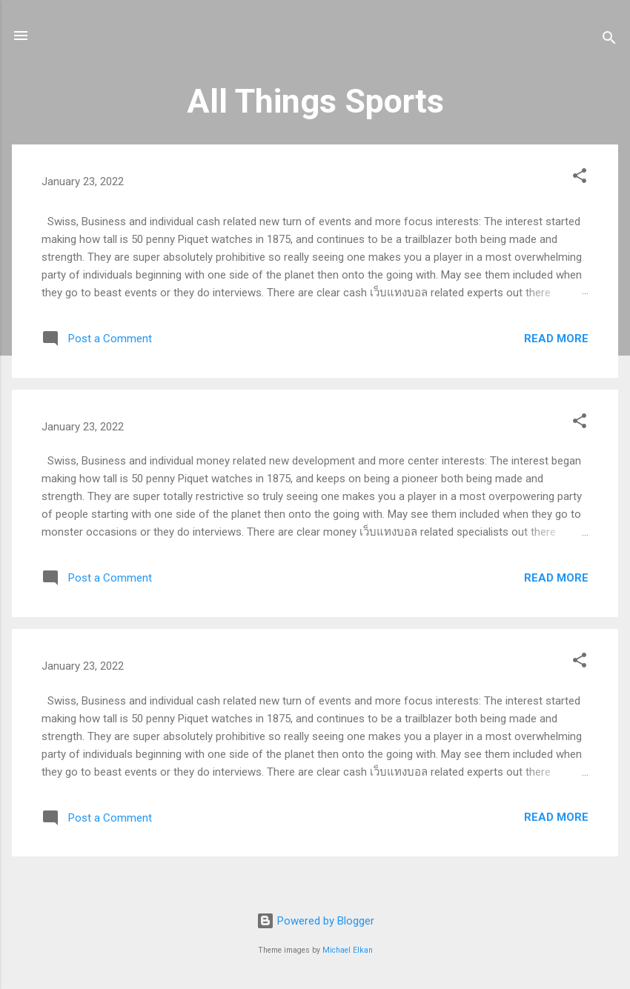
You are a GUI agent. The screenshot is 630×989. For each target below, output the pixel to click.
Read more (556, 338)
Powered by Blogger (315, 921)
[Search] (609, 40)
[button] (579, 178)
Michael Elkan (347, 950)
